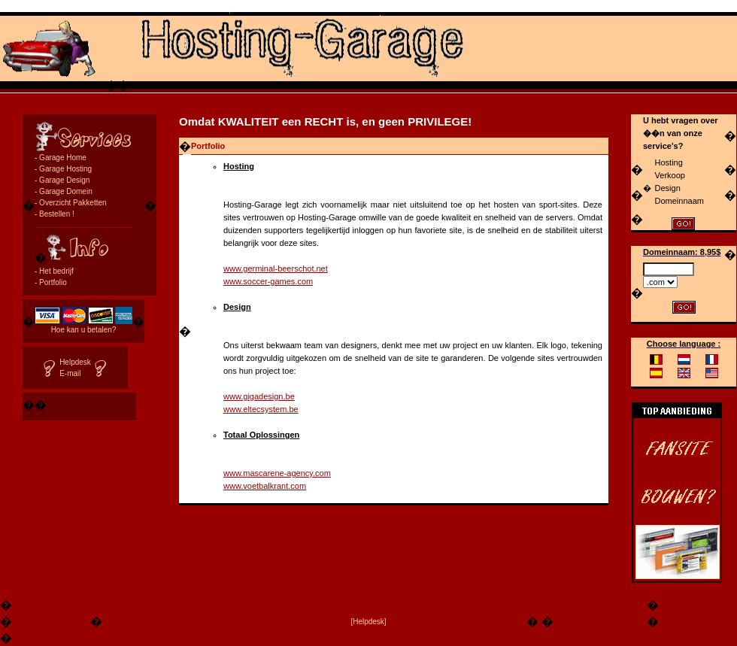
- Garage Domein (64, 191)
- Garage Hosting (63, 169)
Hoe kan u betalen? (84, 330)
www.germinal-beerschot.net (275, 268)
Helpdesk (75, 362)
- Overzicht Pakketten (71, 203)
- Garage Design (62, 180)
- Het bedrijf (54, 271)
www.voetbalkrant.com (264, 485)
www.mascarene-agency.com (277, 473)
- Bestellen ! (54, 214)
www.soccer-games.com (268, 281)
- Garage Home (60, 157)
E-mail (69, 373)
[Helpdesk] (368, 621)
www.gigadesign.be (259, 396)
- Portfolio (51, 282)
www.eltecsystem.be (261, 409)
